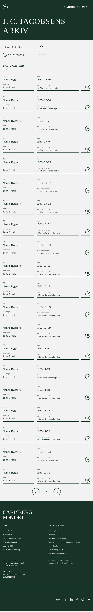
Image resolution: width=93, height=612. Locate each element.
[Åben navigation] (5, 7)
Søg (7, 48)
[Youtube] (89, 600)
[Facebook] (77, 600)
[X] (65, 600)
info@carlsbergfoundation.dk (14, 575)
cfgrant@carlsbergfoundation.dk (60, 564)
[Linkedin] (71, 600)
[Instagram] (82, 600)
